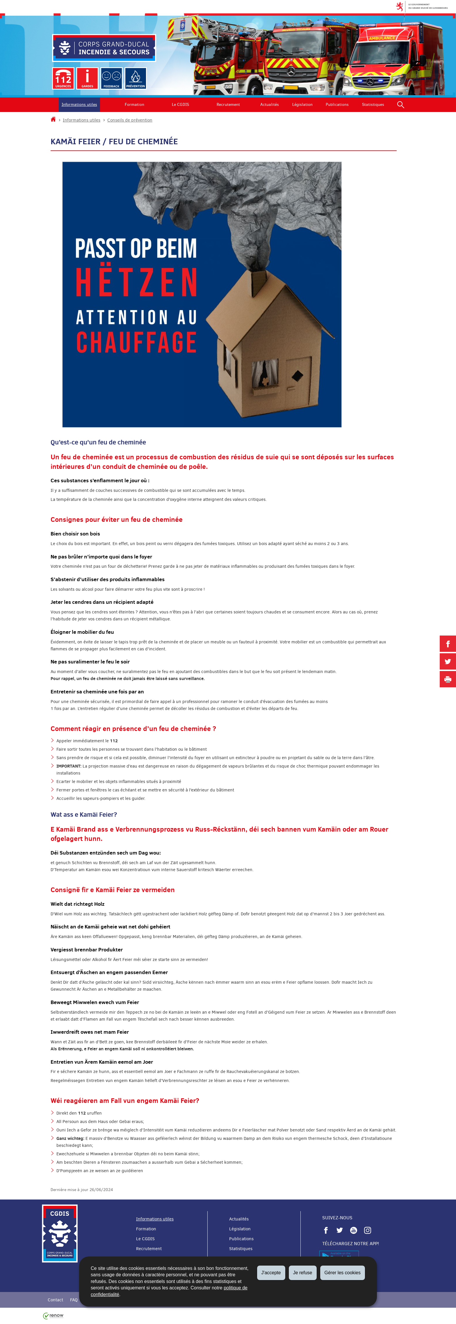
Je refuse (302, 1272)
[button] (400, 104)
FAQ (74, 1300)
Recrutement (228, 104)
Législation (302, 104)
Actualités (269, 104)
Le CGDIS (180, 104)
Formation (134, 104)
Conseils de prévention (129, 120)
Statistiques (373, 104)
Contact (55, 1300)
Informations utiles (79, 104)
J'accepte (271, 1272)
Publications (337, 104)
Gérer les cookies (343, 1272)
